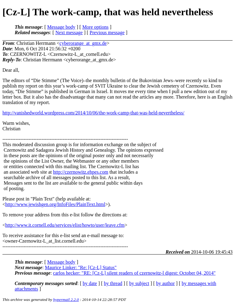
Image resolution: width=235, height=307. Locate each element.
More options (95, 27)
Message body (61, 27)
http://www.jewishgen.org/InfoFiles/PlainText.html (55, 204)
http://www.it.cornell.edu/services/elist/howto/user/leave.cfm (65, 225)
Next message (69, 32)
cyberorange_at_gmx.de (82, 43)
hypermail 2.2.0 (66, 299)
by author (165, 283)
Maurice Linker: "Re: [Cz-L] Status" (81, 267)
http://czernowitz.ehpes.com (80, 172)
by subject (139, 283)
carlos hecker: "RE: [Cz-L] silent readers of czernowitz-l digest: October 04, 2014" (134, 273)
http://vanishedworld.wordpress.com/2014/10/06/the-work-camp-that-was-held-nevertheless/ (93, 112)
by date (90, 283)
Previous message (107, 32)
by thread (113, 283)
